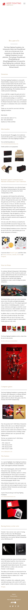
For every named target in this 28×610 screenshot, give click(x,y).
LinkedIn (14, 254)
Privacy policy (13, 596)
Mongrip (3, 586)
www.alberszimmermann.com (8, 496)
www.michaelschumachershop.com (9, 143)
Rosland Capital (14, 252)
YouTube (19, 254)
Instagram (3, 256)
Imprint (14, 594)
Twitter (4, 254)
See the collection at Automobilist (9, 341)
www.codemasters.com (6, 451)
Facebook (9, 254)
